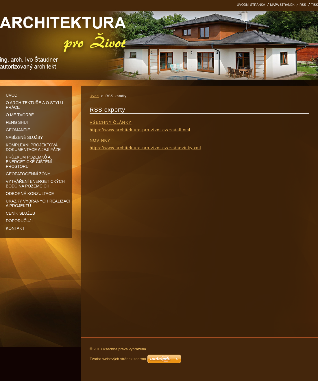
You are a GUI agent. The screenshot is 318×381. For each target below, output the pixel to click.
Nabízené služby (24, 137)
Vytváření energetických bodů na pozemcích (35, 183)
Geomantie (18, 130)
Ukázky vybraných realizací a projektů (38, 203)
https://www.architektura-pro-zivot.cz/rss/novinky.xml (145, 148)
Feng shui (17, 122)
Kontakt (15, 228)
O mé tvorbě (20, 115)
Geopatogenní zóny (28, 174)
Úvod (11, 95)
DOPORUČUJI (19, 220)
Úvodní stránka (251, 4)
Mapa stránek (282, 4)
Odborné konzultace (30, 193)
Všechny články (111, 122)
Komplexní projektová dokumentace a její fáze (33, 147)
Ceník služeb (20, 213)
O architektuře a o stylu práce (34, 105)
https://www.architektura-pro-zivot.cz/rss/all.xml (140, 130)
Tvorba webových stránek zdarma (118, 359)
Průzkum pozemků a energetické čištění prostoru (29, 162)
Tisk (314, 4)
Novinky (100, 140)
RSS (302, 4)
